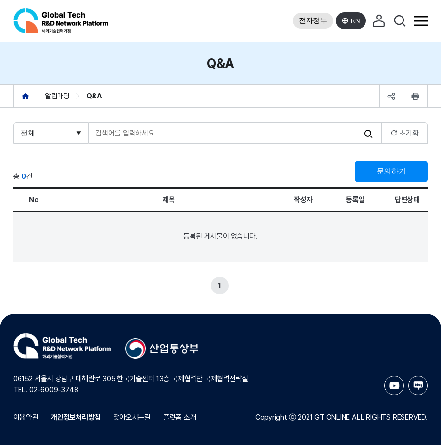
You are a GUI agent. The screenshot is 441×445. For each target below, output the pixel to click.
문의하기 (391, 171)
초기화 (404, 133)
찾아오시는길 (132, 417)
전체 (27, 133)
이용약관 (25, 417)
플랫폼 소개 (179, 417)
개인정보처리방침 (75, 417)
